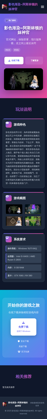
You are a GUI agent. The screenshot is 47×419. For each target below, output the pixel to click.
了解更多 (35, 60)
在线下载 (13, 60)
